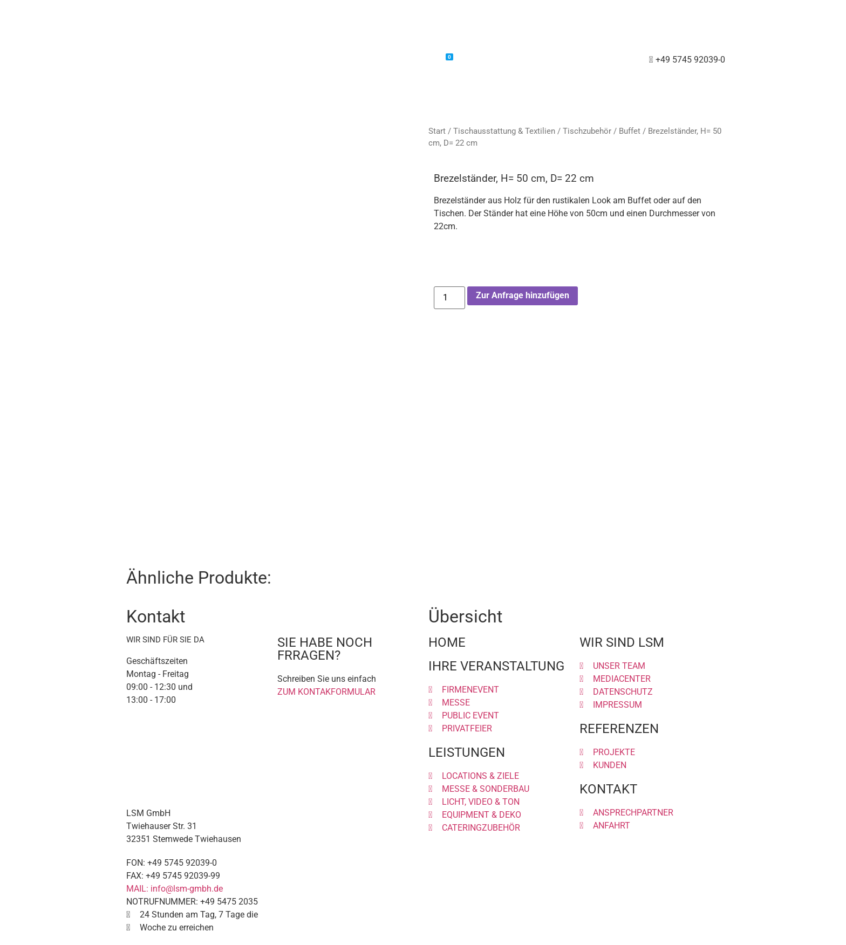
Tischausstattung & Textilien (504, 131)
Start (437, 131)
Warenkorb (425, 58)
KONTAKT (608, 789)
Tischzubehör (587, 131)
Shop (375, 60)
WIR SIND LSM (621, 642)
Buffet (629, 131)
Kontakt (481, 60)
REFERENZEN (619, 728)
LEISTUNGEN (466, 752)
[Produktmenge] (449, 297)
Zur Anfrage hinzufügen (522, 295)
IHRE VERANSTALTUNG (496, 666)
